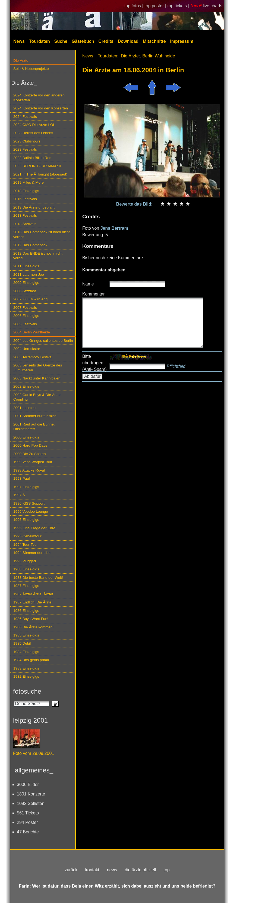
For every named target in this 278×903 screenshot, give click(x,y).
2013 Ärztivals (24, 224)
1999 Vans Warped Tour (32, 462)
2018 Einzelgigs (26, 191)
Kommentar (93, 294)
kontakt (92, 870)
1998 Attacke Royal (29, 470)
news (112, 870)
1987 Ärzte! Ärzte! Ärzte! (33, 594)
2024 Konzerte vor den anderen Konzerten (39, 97)
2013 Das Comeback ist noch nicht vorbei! (41, 234)
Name (88, 284)
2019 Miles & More (28, 182)
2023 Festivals (25, 149)
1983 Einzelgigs (26, 668)
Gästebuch (83, 41)
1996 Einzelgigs (26, 520)
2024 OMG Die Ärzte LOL (34, 125)
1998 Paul (21, 478)
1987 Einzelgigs (26, 586)
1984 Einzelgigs (26, 652)
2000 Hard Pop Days (30, 445)
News (19, 41)
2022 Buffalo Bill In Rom (32, 158)
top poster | (155, 6)
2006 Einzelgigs (26, 316)
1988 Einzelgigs (26, 569)
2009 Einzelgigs (26, 283)
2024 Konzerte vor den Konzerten (40, 108)
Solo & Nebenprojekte (31, 69)
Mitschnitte (154, 41)
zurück (71, 870)
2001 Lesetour (25, 408)
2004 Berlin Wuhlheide (31, 332)
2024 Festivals (25, 117)
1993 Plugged (24, 561)
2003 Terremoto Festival (32, 357)
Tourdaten (39, 41)
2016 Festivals (25, 199)
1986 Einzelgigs (26, 611)
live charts (212, 6)
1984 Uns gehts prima (31, 660)
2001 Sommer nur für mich (34, 416)
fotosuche (27, 691)
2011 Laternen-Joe (28, 274)
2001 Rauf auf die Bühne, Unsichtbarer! (34, 426)
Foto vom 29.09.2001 (33, 753)
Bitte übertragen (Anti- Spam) (94, 363)
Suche (60, 41)
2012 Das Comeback (30, 245)
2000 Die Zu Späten (29, 454)
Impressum (181, 41)
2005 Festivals (25, 324)
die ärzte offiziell (140, 870)
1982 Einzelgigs (26, 676)
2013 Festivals (25, 215)
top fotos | (134, 6)
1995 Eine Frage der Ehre (34, 528)
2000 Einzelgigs (26, 437)
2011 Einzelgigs (26, 266)
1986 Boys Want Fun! (30, 619)
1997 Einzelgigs (26, 487)
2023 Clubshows (26, 141)
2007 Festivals (25, 308)
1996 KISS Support (29, 503)
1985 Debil (22, 643)
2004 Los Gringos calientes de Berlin (43, 341)
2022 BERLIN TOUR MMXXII (37, 166)
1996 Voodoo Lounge (30, 511)
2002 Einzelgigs (26, 386)
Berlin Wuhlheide (158, 56)
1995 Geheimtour (27, 536)
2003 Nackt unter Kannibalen (36, 378)
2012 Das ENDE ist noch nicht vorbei (37, 255)
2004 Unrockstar (26, 349)
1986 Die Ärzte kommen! (33, 627)
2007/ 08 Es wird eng (30, 299)
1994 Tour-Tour (25, 545)
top (167, 870)
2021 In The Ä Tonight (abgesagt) (40, 174)
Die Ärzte (20, 61)
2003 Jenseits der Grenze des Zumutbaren (37, 367)
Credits (106, 41)
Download (128, 41)
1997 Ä (19, 495)
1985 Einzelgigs (26, 635)
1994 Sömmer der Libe (31, 553)
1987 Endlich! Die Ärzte (32, 602)
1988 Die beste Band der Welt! (38, 578)
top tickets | (179, 6)
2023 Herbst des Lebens (33, 133)
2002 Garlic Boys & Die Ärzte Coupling (37, 397)
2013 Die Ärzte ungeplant (34, 207)
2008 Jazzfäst (24, 291)
